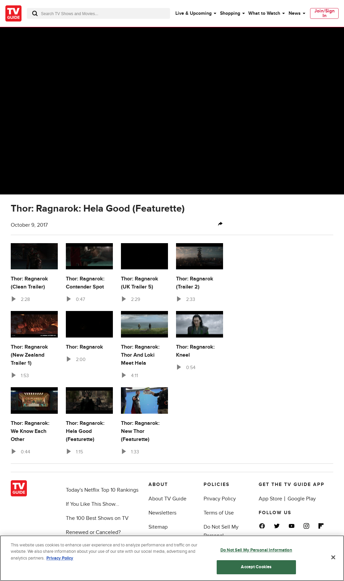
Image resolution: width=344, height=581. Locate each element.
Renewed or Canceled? (93, 532)
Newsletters (162, 512)
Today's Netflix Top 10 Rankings (102, 490)
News (295, 13)
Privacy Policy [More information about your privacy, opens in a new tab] (59, 560)
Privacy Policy (220, 498)
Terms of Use (219, 512)
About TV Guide (167, 498)
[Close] (333, 559)
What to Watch (264, 13)
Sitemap (158, 527)
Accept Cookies (256, 569)
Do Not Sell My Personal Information (221, 536)
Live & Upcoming (193, 13)
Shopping (230, 13)
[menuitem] (195, 13)
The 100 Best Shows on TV (97, 518)
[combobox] (98, 13)
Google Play (302, 498)
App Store (270, 498)
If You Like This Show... (92, 504)
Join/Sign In (324, 13)
